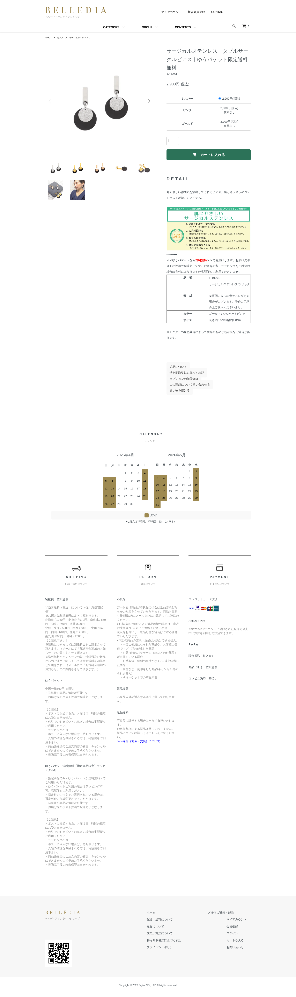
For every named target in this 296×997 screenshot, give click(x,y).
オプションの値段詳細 (180, 382)
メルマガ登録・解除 (225, 915)
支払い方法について (172, 936)
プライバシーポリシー (173, 950)
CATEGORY (111, 27)
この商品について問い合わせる (186, 388)
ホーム (49, 37)
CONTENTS (183, 27)
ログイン (236, 936)
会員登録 (236, 929)
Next (148, 101)
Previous (51, 101)
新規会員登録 (196, 12)
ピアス (62, 37)
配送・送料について (172, 922)
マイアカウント (171, 12)
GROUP (147, 27)
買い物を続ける (176, 394)
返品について (175, 370)
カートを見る (239, 943)
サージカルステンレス (84, 37)
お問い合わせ (239, 950)
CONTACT (218, 12)
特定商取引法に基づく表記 (183, 376)
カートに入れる (209, 156)
